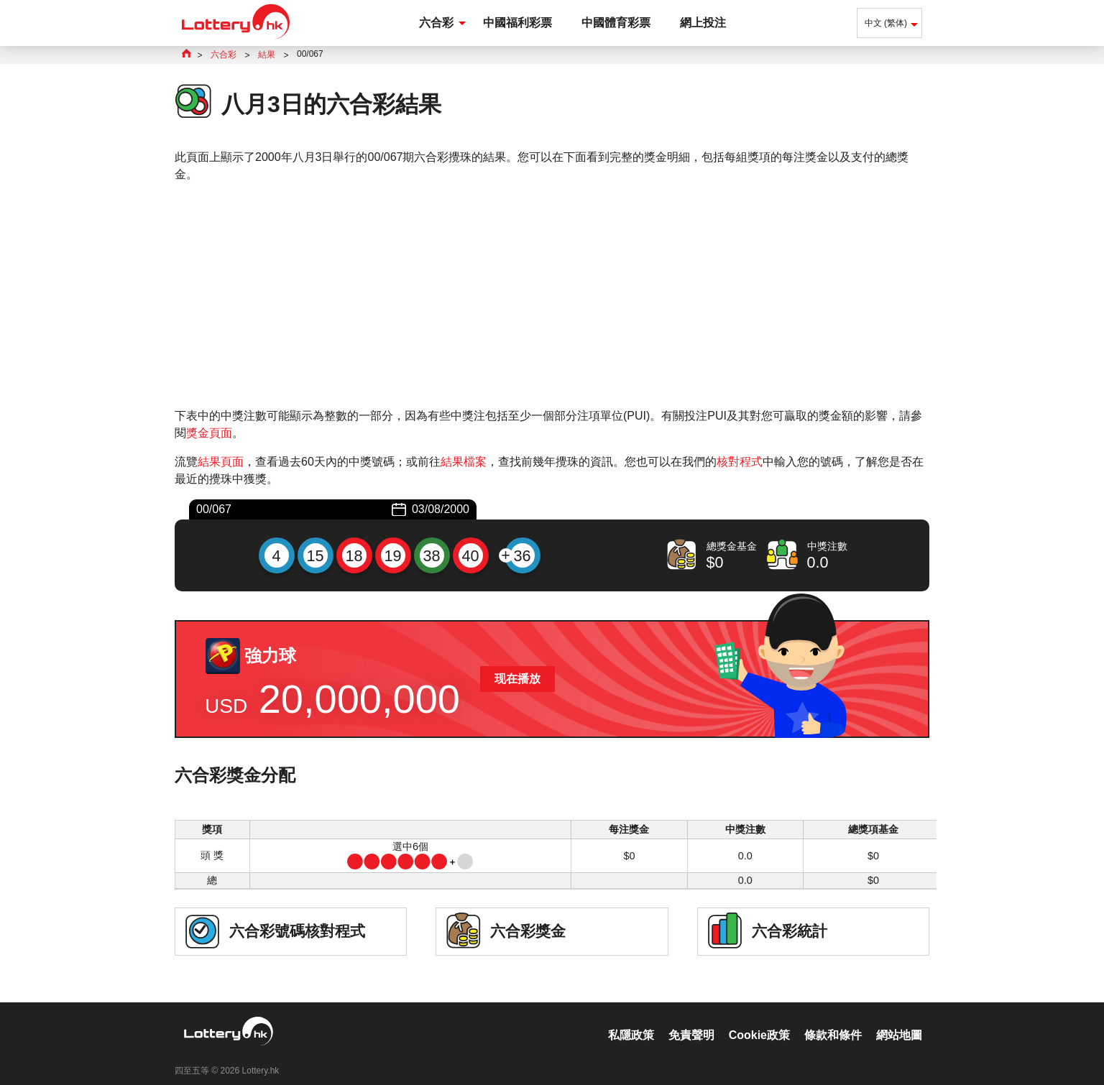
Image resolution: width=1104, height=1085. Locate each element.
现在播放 (517, 679)
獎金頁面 (209, 433)
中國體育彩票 (615, 23)
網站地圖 (899, 1020)
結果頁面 (221, 462)
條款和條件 (833, 1020)
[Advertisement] (552, 295)
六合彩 (436, 23)
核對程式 (740, 462)
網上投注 (703, 23)
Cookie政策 (759, 1020)
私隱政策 (631, 1020)
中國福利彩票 (517, 23)
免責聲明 (691, 1020)
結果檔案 (464, 462)
